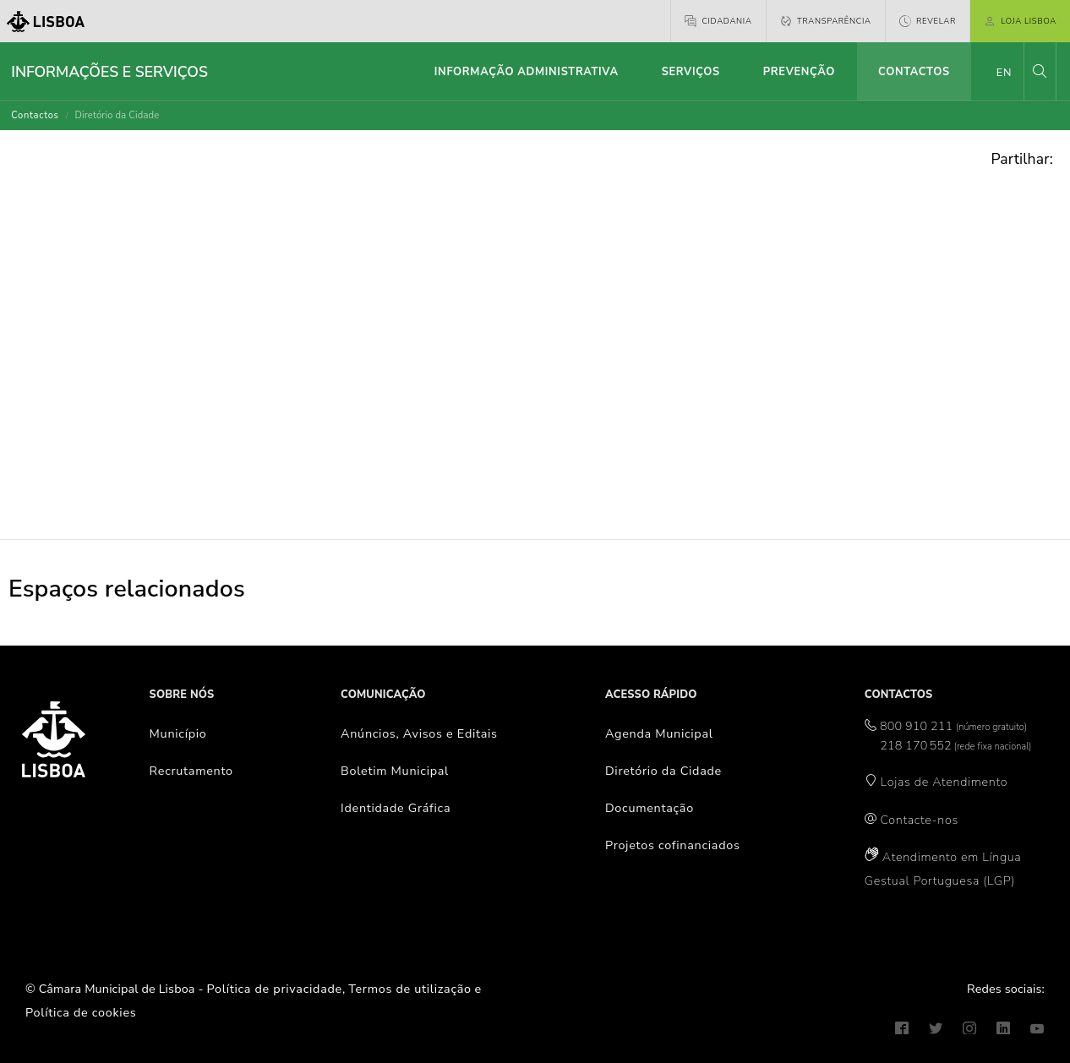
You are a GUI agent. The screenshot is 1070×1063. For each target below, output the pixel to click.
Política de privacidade (274, 988)
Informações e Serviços (109, 72)
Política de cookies (80, 1012)
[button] (1040, 71)
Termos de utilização (410, 988)
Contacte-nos (919, 819)
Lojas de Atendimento (944, 781)
